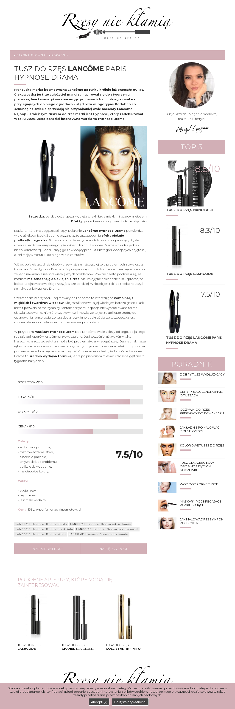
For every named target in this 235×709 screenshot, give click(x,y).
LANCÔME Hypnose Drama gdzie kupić (100, 524)
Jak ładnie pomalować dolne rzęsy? (199, 429)
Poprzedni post (47, 549)
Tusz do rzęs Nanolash (189, 210)
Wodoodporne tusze (199, 484)
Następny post (113, 549)
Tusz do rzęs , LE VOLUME (78, 646)
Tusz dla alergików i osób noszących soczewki (197, 466)
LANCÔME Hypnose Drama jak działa (44, 529)
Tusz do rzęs (123, 646)
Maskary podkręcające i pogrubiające (201, 503)
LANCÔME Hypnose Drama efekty (41, 524)
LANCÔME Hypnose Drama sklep (40, 534)
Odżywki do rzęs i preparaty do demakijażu (202, 411)
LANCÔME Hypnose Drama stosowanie (98, 534)
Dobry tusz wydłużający (202, 374)
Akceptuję (99, 702)
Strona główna (30, 55)
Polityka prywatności (130, 702)
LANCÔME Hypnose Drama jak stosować (107, 529)
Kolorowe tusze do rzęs (202, 445)
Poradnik (59, 55)
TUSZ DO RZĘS (29, 646)
